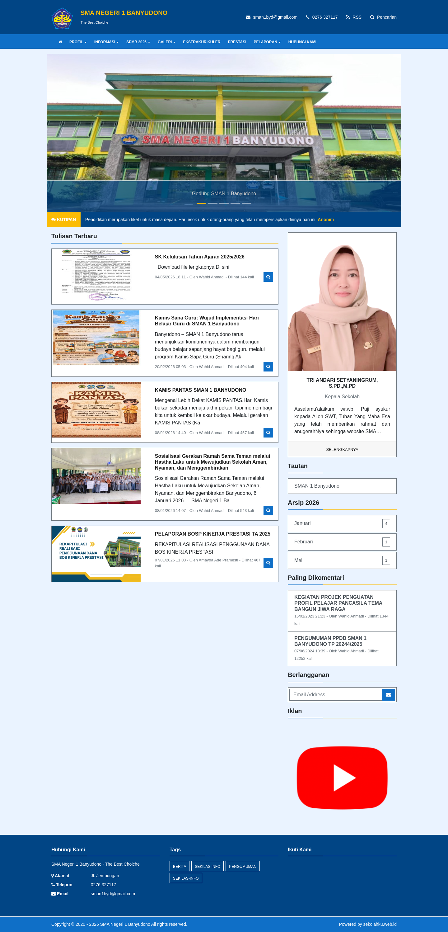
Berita (179, 866)
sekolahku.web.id (380, 924)
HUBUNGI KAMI (302, 42)
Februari (342, 541)
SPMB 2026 (138, 42)
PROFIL (78, 42)
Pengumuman (242, 866)
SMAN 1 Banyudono (316, 486)
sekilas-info (186, 878)
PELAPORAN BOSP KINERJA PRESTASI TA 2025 (212, 534)
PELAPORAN (267, 42)
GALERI (166, 42)
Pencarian (383, 17)
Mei (342, 560)
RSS (354, 17)
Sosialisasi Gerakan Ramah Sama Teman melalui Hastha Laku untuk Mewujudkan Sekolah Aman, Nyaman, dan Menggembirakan (212, 462)
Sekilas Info (207, 866)
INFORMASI (106, 42)
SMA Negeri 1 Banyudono (124, 924)
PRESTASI (237, 42)
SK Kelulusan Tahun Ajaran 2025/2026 (200, 256)
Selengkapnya (342, 449)
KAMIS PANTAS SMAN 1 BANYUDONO (200, 390)
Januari (342, 523)
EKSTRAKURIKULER (201, 42)
